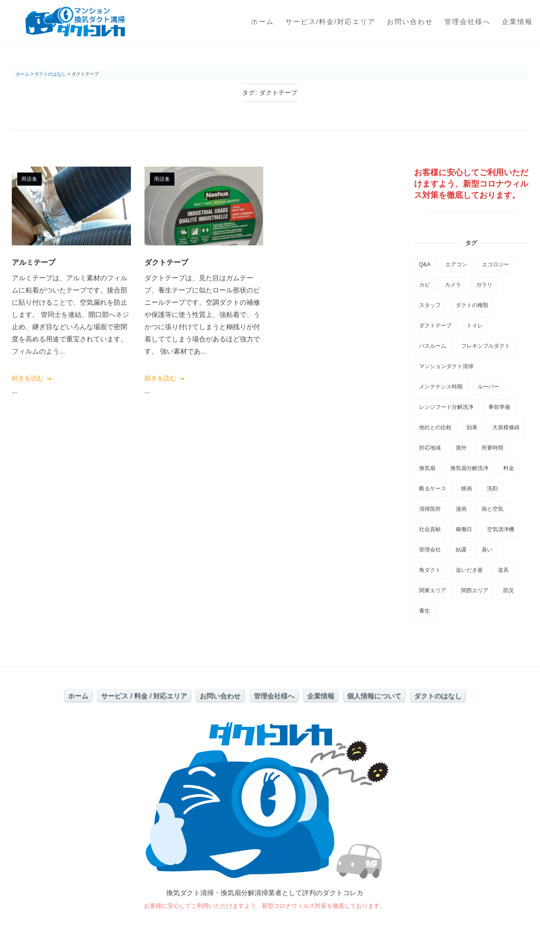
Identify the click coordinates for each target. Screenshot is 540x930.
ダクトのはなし (438, 696)
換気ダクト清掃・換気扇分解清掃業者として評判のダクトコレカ (264, 892)
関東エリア (432, 590)
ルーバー (488, 387)
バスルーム (432, 346)
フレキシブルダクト (485, 346)
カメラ (453, 285)
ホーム (262, 21)
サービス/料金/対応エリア (330, 21)
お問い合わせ (410, 21)
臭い (487, 549)
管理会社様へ (467, 21)
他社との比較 (435, 427)
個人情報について (374, 696)
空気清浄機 (500, 529)
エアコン (456, 264)
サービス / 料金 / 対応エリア (144, 696)
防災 (508, 590)
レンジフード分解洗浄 (446, 407)
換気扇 (427, 468)
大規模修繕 (506, 427)
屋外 (461, 448)
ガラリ (484, 285)
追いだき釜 (469, 570)
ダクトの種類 (472, 305)
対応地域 (430, 448)
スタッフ (430, 305)
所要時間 (492, 448)
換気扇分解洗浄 (469, 468)
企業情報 (517, 21)
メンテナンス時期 (441, 387)
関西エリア (474, 590)
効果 (472, 427)
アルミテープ (33, 262)
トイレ (475, 325)
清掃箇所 (430, 509)
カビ (424, 285)
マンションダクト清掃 (446, 366)
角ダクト (430, 570)
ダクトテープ (166, 262)
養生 (424, 611)
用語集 (29, 179)
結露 (461, 549)
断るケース (432, 488)
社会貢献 (430, 529)
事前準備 (499, 407)
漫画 (461, 509)
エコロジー (495, 264)
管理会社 (430, 549)
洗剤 (492, 488)
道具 (503, 570)
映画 (466, 488)
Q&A (424, 264)
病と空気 (492, 509)
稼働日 (464, 529)
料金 (508, 468)
